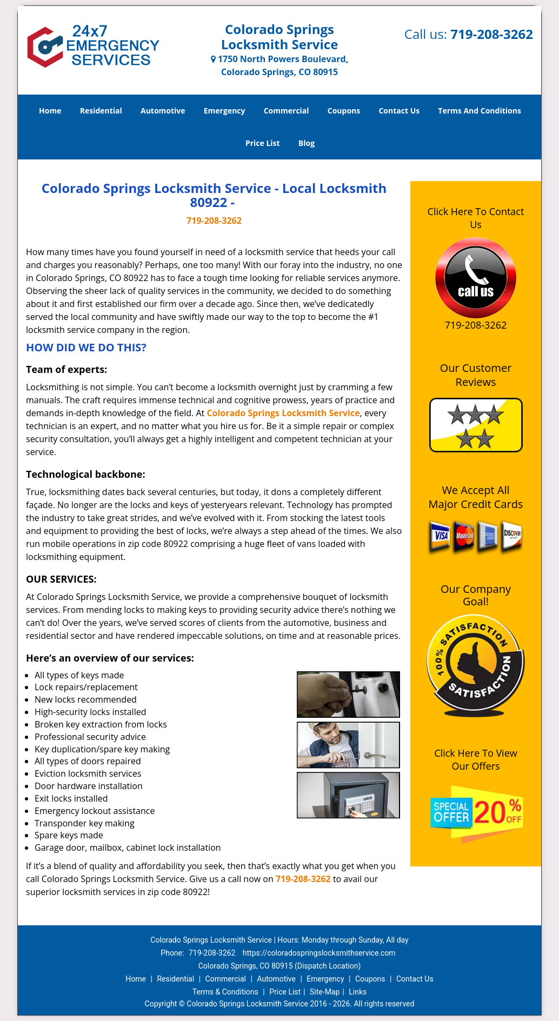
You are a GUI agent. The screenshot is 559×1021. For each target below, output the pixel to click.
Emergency (224, 110)
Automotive (163, 110)
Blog (306, 143)
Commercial (286, 110)
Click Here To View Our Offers (475, 759)
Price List (262, 143)
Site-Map (325, 991)
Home (50, 110)
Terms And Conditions (479, 110)
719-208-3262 (491, 34)
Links (358, 991)
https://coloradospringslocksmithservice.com (319, 953)
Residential (101, 110)
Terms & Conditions (225, 991)
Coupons (344, 110)
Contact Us (399, 110)
